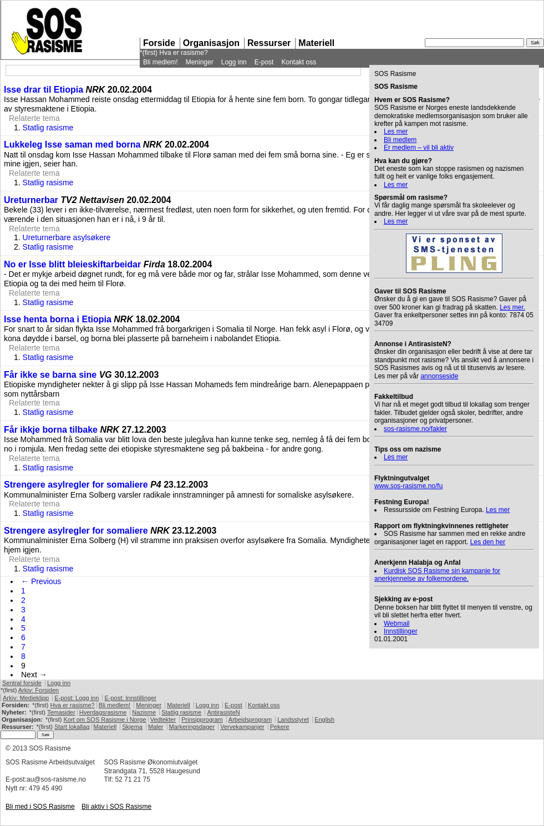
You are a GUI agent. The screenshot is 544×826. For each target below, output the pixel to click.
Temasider (61, 712)
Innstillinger (401, 631)
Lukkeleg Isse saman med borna (72, 144)
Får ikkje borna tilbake (51, 429)
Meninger (199, 62)
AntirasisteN (223, 712)
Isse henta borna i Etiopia (57, 319)
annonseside (439, 376)
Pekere (279, 726)
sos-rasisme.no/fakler (415, 429)
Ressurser (269, 43)
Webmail (396, 623)
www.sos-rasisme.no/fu (408, 486)
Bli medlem (400, 140)
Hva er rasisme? (183, 53)
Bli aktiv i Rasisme (116, 806)
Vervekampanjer (242, 726)
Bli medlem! (160, 62)
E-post (264, 62)
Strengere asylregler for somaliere (76, 484)
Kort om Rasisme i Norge (104, 719)
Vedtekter (163, 719)
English (324, 719)
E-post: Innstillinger (130, 698)
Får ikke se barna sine (51, 374)
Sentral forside (22, 683)
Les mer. (512, 307)
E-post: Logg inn (76, 698)
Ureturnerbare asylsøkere (67, 237)
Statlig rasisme (48, 127)
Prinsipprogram (202, 719)
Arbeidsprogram (250, 719)
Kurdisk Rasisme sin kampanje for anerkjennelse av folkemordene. (437, 574)
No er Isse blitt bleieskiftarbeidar (72, 264)
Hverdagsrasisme (103, 712)
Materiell (316, 43)
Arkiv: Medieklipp (26, 698)
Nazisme (144, 712)
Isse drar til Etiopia (43, 89)
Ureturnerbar (31, 200)
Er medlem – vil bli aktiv (419, 147)
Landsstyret (293, 719)
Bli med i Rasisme (40, 806)
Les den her (487, 542)
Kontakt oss (298, 62)
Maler (156, 726)
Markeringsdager (192, 726)
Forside (159, 43)
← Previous (41, 581)
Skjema (132, 726)
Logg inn (234, 62)
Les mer (396, 131)
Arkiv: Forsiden (38, 690)
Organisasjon (211, 43)
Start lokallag (72, 726)
